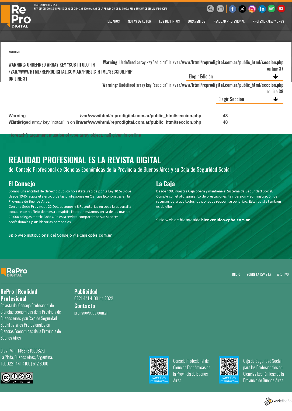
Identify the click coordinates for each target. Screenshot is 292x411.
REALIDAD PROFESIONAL (229, 21)
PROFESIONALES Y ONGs (268, 21)
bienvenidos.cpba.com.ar (225, 219)
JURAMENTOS (197, 21)
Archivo (283, 274)
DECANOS (113, 21)
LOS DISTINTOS (169, 21)
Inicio (236, 274)
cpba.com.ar (100, 235)
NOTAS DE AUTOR (139, 21)
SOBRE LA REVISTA (258, 274)
